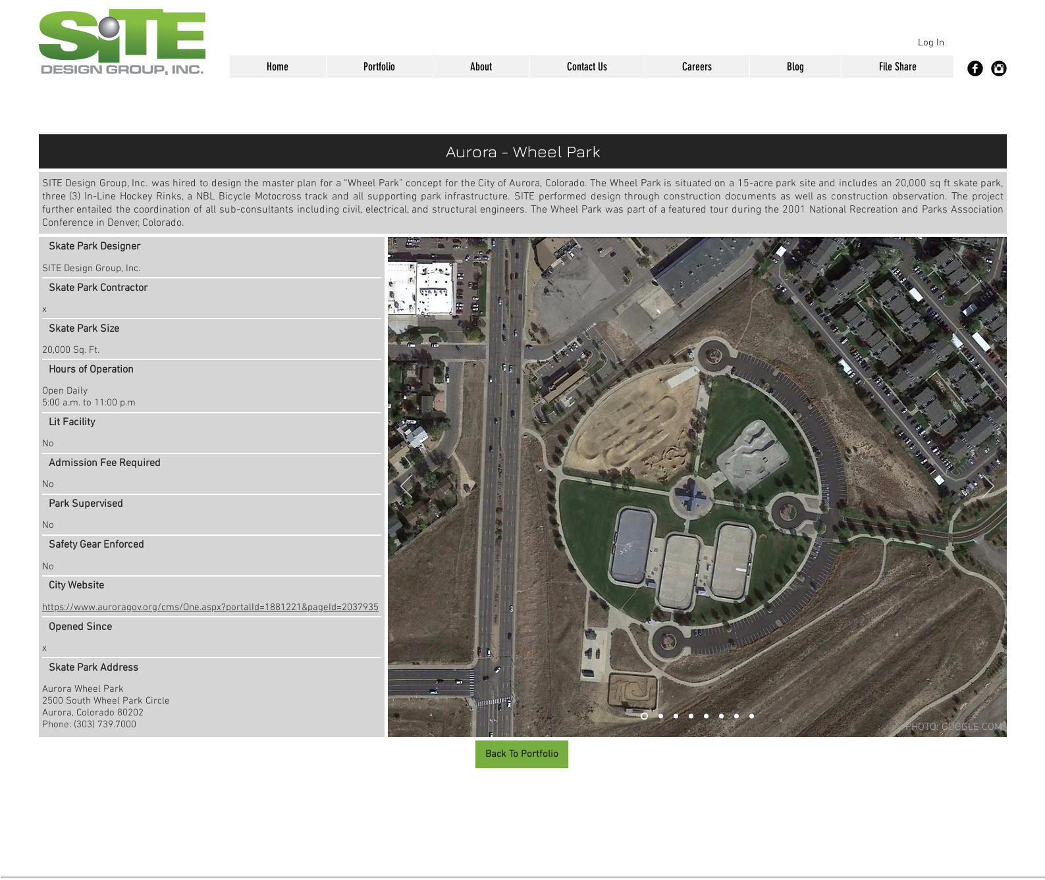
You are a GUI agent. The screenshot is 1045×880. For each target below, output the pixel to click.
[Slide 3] (676, 716)
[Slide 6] (721, 716)
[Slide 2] (660, 716)
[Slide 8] (751, 716)
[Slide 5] (706, 716)
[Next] (988, 487)
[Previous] (406, 487)
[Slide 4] (691, 716)
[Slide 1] (644, 716)
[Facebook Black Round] (975, 68)
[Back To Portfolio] (521, 754)
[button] (379, 66)
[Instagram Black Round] (999, 68)
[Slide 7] (736, 716)
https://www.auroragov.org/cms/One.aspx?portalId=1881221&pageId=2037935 (210, 607)
